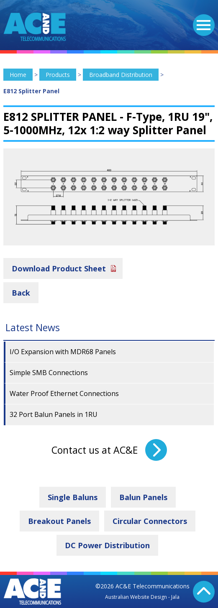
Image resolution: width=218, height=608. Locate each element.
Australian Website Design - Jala (142, 596)
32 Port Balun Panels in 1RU (53, 414)
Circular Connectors (150, 521)
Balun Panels (143, 497)
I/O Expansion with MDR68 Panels (63, 351)
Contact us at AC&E (94, 450)
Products (58, 75)
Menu (201, 20)
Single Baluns (72, 497)
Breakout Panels (59, 521)
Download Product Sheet (59, 268)
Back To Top (204, 592)
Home (18, 75)
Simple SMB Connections (49, 372)
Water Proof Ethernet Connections (64, 393)
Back (21, 293)
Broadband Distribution (120, 75)
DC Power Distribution (107, 545)
